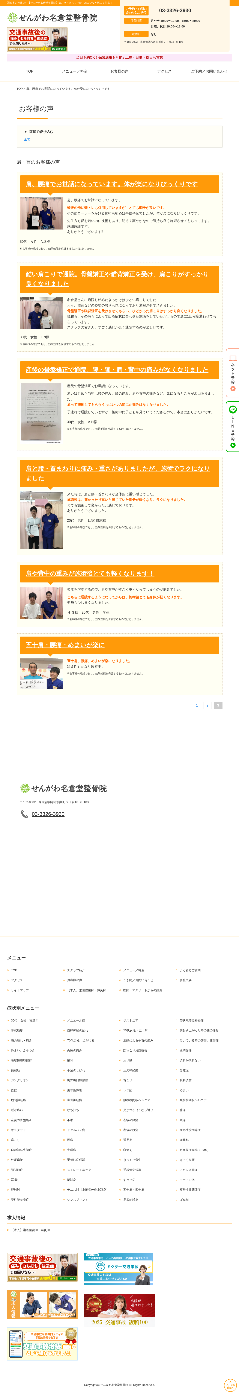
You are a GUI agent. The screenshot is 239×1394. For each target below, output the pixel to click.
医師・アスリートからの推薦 (142, 990)
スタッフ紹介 (76, 970)
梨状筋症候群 (76, 1159)
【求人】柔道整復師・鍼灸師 (86, 990)
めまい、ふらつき (23, 1050)
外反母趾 (17, 1159)
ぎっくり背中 (132, 1159)
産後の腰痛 (130, 1130)
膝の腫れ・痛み (21, 1040)
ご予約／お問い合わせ (209, 71)
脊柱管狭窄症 (20, 1199)
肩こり (15, 1140)
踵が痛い (17, 1110)
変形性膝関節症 (190, 1189)
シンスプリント (77, 1199)
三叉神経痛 (130, 1070)
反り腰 (127, 1060)
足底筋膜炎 (130, 1199)
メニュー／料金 (74, 71)
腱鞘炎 (71, 1179)
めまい (184, 1090)
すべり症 (129, 1179)
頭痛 (183, 1120)
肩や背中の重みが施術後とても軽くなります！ (90, 573)
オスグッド (18, 1130)
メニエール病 (76, 1020)
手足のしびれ (76, 1070)
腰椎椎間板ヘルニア (136, 1100)
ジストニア (130, 1020)
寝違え (127, 1150)
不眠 (70, 1120)
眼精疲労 (186, 1080)
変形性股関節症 (190, 1130)
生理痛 (71, 1150)
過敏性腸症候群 (21, 1060)
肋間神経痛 (18, 1100)
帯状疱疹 (17, 1030)
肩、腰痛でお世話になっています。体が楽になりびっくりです (112, 184)
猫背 (70, 1060)
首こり (127, 1080)
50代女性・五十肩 (135, 1030)
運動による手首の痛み (138, 1040)
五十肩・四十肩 (133, 1189)
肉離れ (184, 1140)
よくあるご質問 (190, 970)
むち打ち (73, 1110)
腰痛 (70, 1140)
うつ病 (127, 1090)
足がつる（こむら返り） (139, 1110)
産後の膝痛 (130, 1120)
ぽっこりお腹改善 (135, 1050)
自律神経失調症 (21, 1150)
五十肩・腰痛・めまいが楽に (65, 645)
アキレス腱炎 (189, 1170)
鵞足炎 (127, 1140)
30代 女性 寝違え (24, 1020)
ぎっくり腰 (187, 1159)
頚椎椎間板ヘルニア (193, 1100)
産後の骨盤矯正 (21, 1120)
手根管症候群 (132, 1170)
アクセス (164, 71)
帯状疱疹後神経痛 (192, 1020)
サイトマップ (20, 990)
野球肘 (15, 1189)
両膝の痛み (74, 1050)
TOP (29, 71)
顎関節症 (17, 1170)
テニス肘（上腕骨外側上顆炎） (88, 1189)
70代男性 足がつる (81, 1040)
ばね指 (184, 1199)
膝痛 (183, 1110)
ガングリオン (20, 1080)
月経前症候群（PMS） (195, 1150)
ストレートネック (79, 1170)
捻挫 (14, 1090)
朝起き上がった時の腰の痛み (199, 1030)
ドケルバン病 (76, 1130)
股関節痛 (186, 1050)
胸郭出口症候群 (77, 1080)
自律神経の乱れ (77, 1030)
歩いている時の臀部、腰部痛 (199, 1040)
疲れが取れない (190, 1060)
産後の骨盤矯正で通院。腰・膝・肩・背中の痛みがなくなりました (117, 369)
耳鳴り (15, 1179)
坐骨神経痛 (74, 1100)
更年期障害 (74, 1090)
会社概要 (186, 980)
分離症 (184, 1070)
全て (27, 139)
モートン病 (187, 1179)
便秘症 (15, 1070)
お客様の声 (119, 71)
